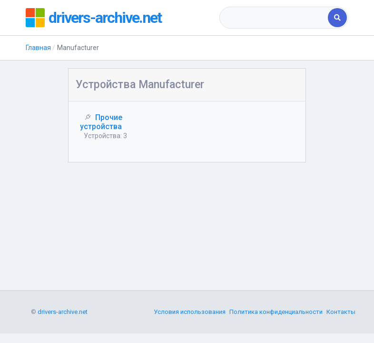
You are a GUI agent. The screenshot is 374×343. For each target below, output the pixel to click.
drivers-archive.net (105, 18)
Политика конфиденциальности (276, 311)
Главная (38, 47)
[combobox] (274, 17)
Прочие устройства (101, 122)
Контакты (340, 311)
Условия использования (190, 311)
